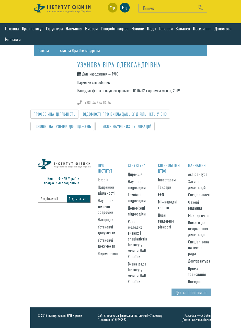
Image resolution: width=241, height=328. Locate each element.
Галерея (166, 29)
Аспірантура (198, 174)
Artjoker (206, 315)
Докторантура (199, 261)
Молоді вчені (198, 215)
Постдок (194, 281)
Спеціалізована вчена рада (198, 247)
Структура (54, 29)
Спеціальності (199, 194)
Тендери (164, 187)
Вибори (91, 29)
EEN (161, 194)
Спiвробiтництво (115, 29)
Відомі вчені (108, 253)
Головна (12, 29)
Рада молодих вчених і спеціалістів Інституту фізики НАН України (137, 239)
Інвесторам (167, 179)
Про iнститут (32, 29)
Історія (103, 179)
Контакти (13, 39)
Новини (138, 29)
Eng (124, 7)
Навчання (74, 29)
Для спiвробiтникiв (191, 292)
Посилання (202, 29)
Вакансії (183, 29)
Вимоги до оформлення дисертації (198, 228)
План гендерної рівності (166, 221)
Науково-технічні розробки (105, 206)
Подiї (151, 29)
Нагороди (106, 219)
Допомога (223, 29)
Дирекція (135, 174)
